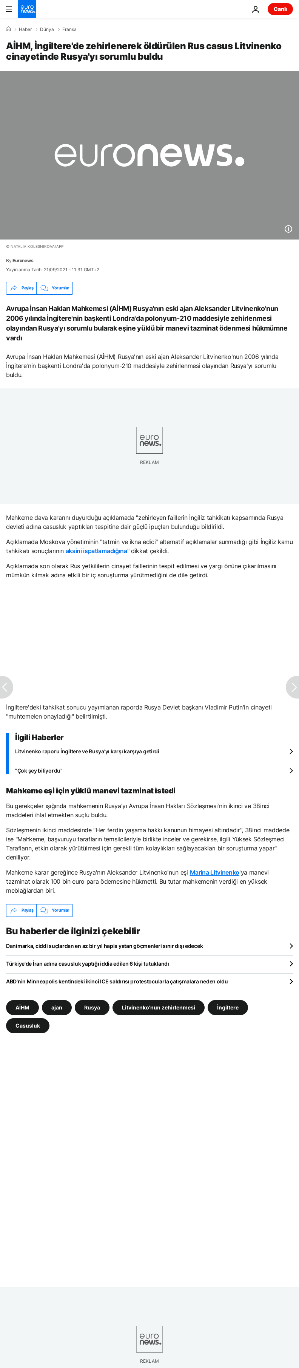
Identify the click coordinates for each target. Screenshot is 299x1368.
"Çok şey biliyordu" (39, 770)
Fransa (69, 29)
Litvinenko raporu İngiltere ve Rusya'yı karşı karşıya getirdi (87, 751)
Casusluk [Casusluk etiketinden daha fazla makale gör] (27, 1025)
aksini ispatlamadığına (96, 551)
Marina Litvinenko (215, 872)
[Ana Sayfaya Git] (27, 9)
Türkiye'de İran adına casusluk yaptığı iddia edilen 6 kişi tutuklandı (87, 963)
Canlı (280, 9)
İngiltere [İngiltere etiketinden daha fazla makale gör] (228, 1007)
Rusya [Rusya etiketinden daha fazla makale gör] (92, 1007)
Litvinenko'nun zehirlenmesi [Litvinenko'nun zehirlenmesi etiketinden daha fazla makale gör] (158, 1007)
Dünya (47, 29)
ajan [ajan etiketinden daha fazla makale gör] (56, 1007)
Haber (25, 29)
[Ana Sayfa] (8, 29)
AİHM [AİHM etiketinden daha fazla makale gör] (22, 1007)
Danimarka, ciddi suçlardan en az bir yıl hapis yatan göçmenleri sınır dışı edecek (104, 946)
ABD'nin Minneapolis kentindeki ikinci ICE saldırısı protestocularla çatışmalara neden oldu (117, 981)
